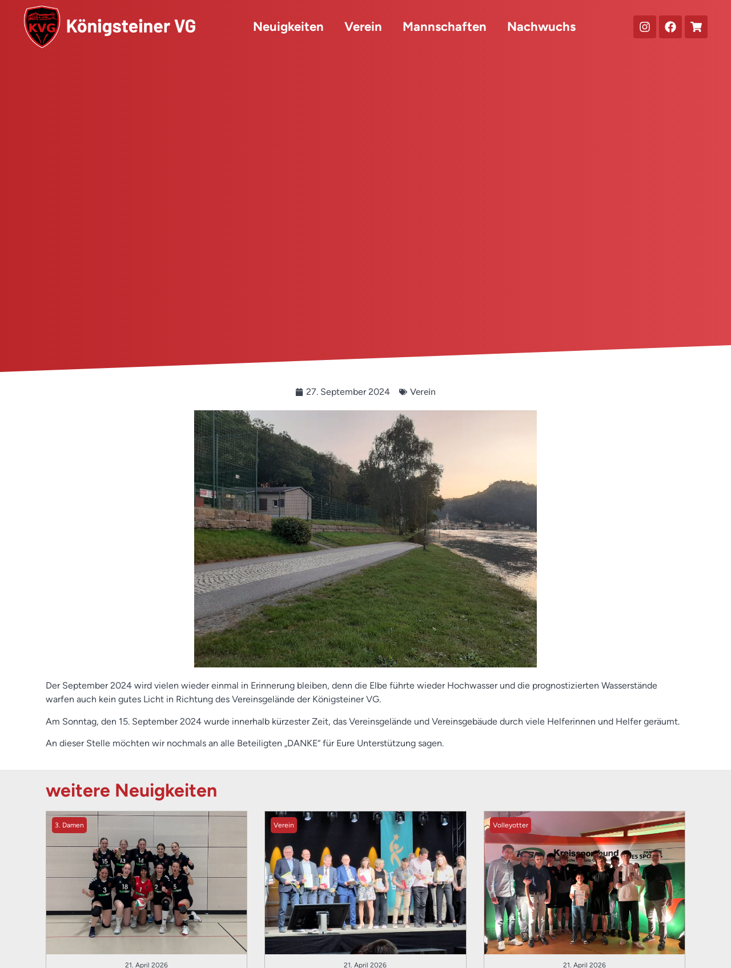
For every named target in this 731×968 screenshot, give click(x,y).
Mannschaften (445, 26)
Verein (363, 26)
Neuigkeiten (288, 26)
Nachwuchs (541, 26)
